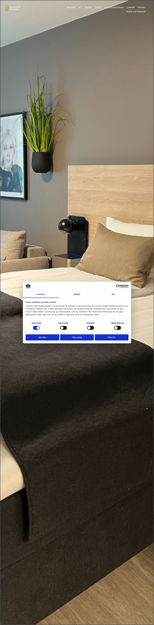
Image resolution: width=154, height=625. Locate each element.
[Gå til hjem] (12, 10)
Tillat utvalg (77, 337)
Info (80, 7)
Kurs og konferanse (114, 7)
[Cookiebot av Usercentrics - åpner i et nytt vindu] (117, 286)
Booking (71, 7)
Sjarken (130, 7)
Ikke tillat (42, 337)
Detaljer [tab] (77, 294)
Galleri (88, 7)
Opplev (98, 7)
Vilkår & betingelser (136, 11)
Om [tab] (113, 294)
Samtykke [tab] (41, 294)
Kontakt (142, 7)
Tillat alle (112, 337)
